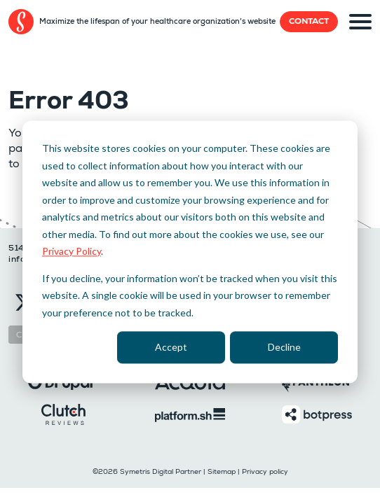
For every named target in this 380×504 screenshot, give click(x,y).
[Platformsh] (190, 414)
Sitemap (222, 471)
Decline (284, 347)
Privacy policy (265, 471)
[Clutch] (63, 413)
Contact (309, 21)
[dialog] (190, 251)
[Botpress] (317, 413)
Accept (171, 347)
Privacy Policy (71, 251)
